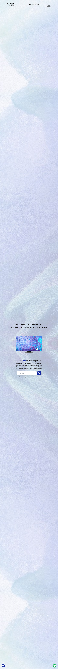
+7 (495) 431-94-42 (54, 665)
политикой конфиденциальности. (29, 377)
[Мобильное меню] (49, 5)
